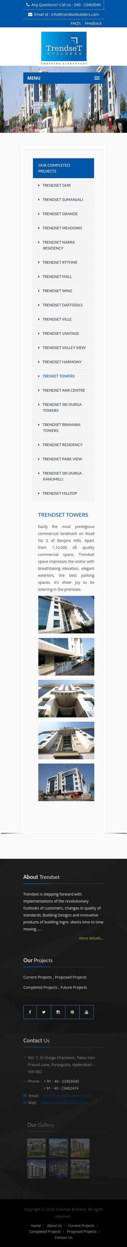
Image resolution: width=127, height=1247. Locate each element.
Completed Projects (40, 985)
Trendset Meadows (60, 228)
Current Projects (37, 975)
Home (36, 1225)
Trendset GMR (54, 185)
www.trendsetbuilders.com (64, 1105)
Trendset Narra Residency (56, 245)
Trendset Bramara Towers (59, 427)
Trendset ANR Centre (61, 390)
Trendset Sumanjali (60, 199)
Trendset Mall (55, 276)
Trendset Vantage (58, 333)
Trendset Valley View (62, 347)
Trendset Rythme (57, 262)
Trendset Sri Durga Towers (60, 407)
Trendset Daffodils (60, 305)
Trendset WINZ (55, 290)
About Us (54, 1225)
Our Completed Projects (54, 168)
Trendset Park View (60, 459)
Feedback (93, 23)
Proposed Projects (71, 975)
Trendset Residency (60, 444)
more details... (90, 938)
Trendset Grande (58, 213)
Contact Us (63, 1237)
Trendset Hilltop (57, 493)
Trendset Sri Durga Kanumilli (60, 476)
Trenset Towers (56, 376)
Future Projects (74, 985)
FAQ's (76, 23)
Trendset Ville (55, 319)
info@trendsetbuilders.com (75, 14)
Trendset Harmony (60, 362)
